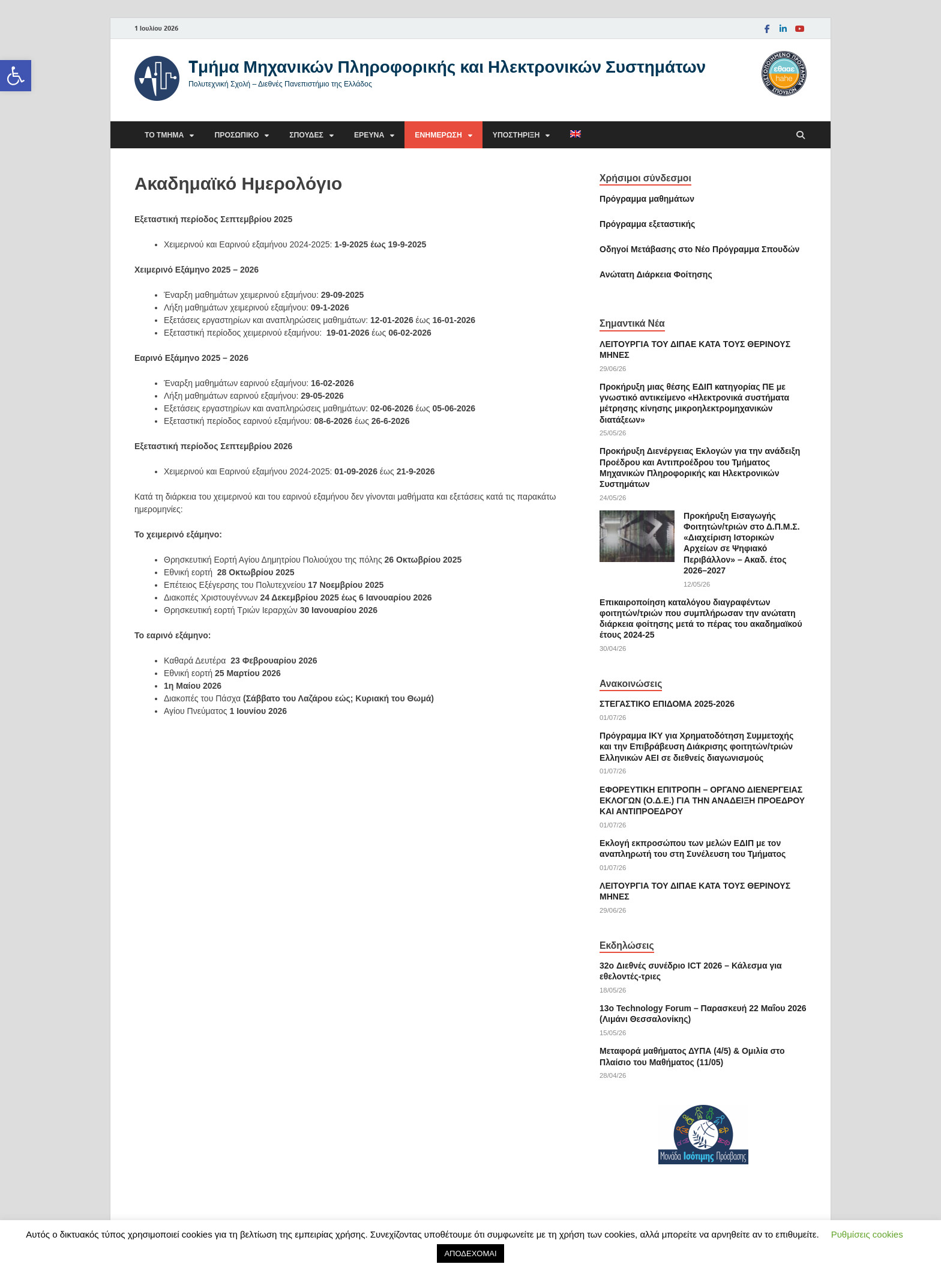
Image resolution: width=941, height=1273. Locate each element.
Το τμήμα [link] (164, 134)
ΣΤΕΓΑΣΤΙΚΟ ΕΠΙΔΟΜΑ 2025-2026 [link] (667, 704)
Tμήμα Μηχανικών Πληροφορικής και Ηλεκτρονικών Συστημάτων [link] (447, 66)
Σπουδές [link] (306, 134)
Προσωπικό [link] (236, 134)
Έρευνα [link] (369, 134)
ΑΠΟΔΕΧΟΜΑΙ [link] (470, 1253)
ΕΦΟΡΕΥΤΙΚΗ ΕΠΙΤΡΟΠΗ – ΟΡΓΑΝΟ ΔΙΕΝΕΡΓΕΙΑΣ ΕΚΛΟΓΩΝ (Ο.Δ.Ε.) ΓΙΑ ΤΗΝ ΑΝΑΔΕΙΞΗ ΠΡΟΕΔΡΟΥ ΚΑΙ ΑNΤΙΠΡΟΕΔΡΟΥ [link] (702, 800)
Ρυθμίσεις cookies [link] (867, 1234)
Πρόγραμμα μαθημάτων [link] (647, 199)
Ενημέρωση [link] (438, 134)
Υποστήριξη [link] (516, 134)
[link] (15, 75)
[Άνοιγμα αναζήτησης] (801, 135)
